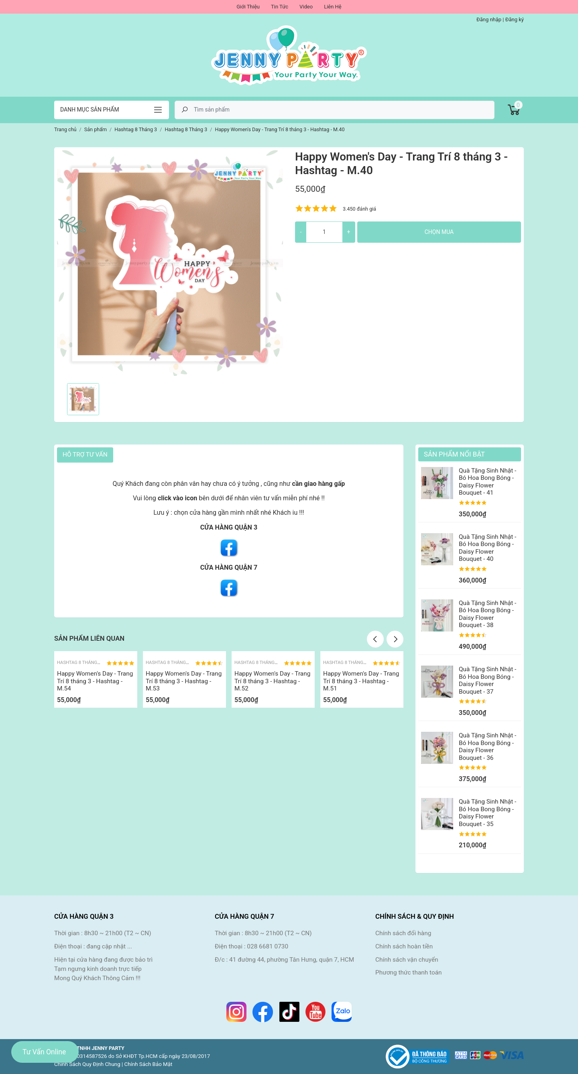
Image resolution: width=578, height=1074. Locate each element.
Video (306, 7)
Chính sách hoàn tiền (404, 946)
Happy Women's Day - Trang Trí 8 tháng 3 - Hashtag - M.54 (95, 681)
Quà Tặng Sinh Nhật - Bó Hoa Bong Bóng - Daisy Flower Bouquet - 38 (487, 614)
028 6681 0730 (267, 946)
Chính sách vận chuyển (406, 959)
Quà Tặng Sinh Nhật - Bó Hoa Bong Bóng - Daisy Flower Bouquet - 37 (487, 680)
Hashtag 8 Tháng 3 (79, 662)
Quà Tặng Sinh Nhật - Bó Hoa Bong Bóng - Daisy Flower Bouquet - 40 (487, 547)
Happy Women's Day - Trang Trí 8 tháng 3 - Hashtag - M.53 (184, 681)
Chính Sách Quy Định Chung (87, 1064)
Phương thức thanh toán (408, 972)
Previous (375, 639)
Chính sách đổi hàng (403, 933)
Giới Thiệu (248, 7)
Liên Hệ (333, 7)
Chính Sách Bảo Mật (148, 1064)
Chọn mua (439, 232)
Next (395, 639)
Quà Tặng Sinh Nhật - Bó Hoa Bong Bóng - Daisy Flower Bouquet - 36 (487, 746)
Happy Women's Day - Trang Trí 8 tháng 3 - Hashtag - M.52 (272, 681)
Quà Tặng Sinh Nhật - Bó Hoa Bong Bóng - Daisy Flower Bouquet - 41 (487, 481)
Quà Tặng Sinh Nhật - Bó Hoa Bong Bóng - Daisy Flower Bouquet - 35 (487, 812)
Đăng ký (514, 19)
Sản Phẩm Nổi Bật (454, 454)
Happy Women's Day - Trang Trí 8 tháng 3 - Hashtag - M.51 (361, 681)
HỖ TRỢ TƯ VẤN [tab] (85, 454)
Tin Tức (279, 7)
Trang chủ (65, 129)
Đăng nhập (488, 19)
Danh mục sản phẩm (89, 109)
